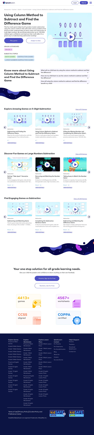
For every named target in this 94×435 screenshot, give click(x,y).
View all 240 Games (80, 199)
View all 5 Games (81, 109)
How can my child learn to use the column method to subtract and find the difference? (64, 76)
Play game (13, 40)
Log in (75, 2)
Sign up (84, 2)
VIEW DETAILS (11, 143)
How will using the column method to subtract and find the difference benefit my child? (64, 82)
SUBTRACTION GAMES (25, 56)
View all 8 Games (81, 154)
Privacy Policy (23, 412)
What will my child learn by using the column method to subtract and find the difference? (65, 71)
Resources (7, 9)
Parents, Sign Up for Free (47, 278)
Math (19, 9)
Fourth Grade (27, 9)
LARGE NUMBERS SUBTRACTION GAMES (19, 60)
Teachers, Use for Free (47, 286)
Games (14, 9)
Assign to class (36, 40)
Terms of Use (13, 412)
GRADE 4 (8, 49)
